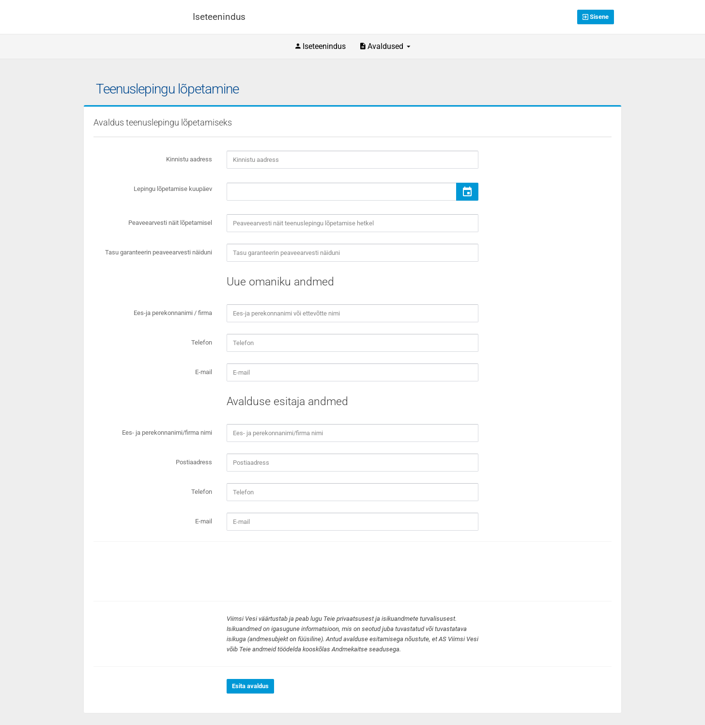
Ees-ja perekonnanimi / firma (173, 312)
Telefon (201, 342)
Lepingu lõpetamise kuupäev (173, 188)
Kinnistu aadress (189, 159)
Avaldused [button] (385, 46)
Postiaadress (194, 462)
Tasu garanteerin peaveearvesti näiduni (158, 252)
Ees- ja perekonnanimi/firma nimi (167, 432)
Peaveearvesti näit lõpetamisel (170, 222)
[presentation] (300, 571)
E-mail (203, 372)
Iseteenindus (320, 46)
